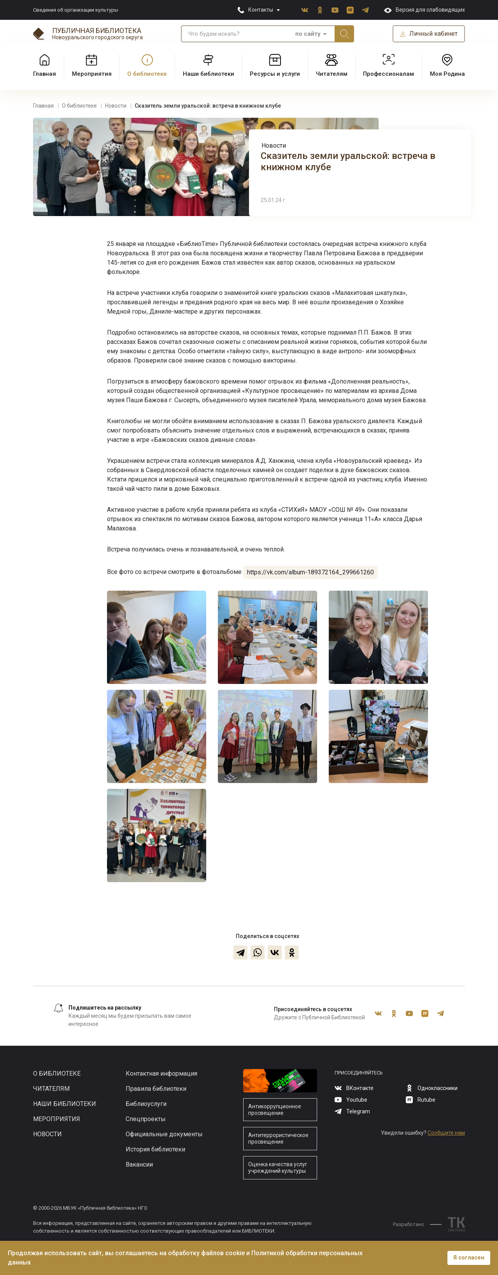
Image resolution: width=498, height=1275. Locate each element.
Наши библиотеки (64, 1104)
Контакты (260, 10)
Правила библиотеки (156, 1088)
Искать (344, 33)
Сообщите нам (446, 1133)
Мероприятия (56, 1119)
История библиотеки (155, 1149)
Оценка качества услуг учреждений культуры (277, 1167)
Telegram (365, 10)
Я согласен (468, 1257)
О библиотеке (57, 1073)
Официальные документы (164, 1134)
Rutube (350, 10)
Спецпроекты (146, 1119)
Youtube (335, 10)
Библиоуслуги (146, 1104)
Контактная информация (161, 1073)
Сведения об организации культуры (75, 10)
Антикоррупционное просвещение (274, 1109)
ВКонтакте (304, 10)
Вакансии (139, 1164)
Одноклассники (320, 10)
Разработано (417, 1224)
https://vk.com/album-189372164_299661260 (310, 572)
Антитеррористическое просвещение (278, 1138)
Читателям (51, 1088)
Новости (273, 145)
